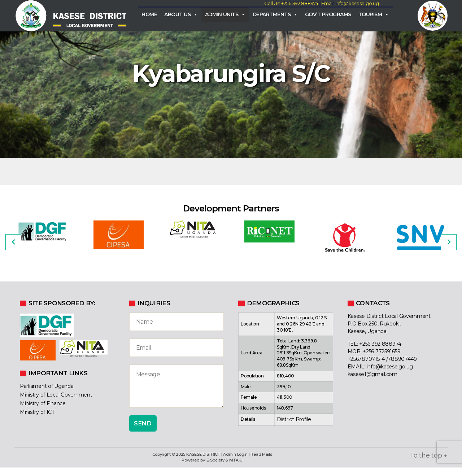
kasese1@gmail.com (372, 375)
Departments (275, 15)
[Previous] (13, 243)
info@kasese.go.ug (390, 368)
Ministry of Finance (43, 404)
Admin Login (235, 455)
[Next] (449, 243)
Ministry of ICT (37, 413)
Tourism (373, 15)
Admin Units (225, 15)
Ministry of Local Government (56, 396)
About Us (181, 15)
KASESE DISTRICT (203, 455)
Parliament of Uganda (47, 387)
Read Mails (261, 455)
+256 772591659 (381, 353)
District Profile (294, 420)
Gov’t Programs (328, 15)
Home (149, 15)
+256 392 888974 (380, 345)
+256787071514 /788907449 (382, 360)
